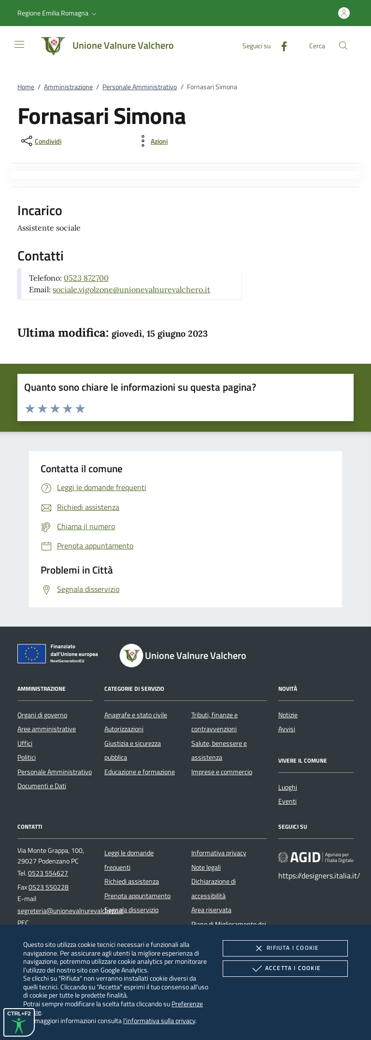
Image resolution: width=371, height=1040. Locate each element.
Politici (26, 757)
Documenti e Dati (41, 785)
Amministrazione (68, 87)
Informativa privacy (218, 853)
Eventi (287, 801)
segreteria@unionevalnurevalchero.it (70, 910)
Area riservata (211, 909)
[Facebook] (280, 45)
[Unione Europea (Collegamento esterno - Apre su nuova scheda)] (60, 655)
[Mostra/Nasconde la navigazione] (19, 44)
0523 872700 (86, 278)
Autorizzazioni (123, 729)
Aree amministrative (46, 729)
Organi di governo (42, 715)
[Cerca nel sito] (343, 45)
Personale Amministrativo (139, 87)
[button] (58, 13)
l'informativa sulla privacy (159, 1020)
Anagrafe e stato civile (135, 715)
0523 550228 (49, 887)
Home (25, 87)
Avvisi (286, 729)
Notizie (288, 715)
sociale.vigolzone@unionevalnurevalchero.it (131, 289)
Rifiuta (285, 948)
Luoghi (287, 787)
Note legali (206, 867)
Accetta (285, 968)
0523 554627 (48, 873)
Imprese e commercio (221, 771)
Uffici (24, 743)
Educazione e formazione (139, 771)
